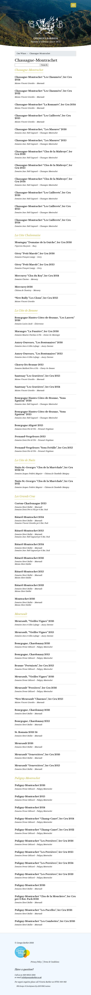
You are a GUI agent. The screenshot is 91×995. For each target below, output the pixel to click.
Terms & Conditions (51, 962)
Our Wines (21, 53)
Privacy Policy (36, 962)
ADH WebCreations (43, 986)
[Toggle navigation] (73, 5)
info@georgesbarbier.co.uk (31, 977)
